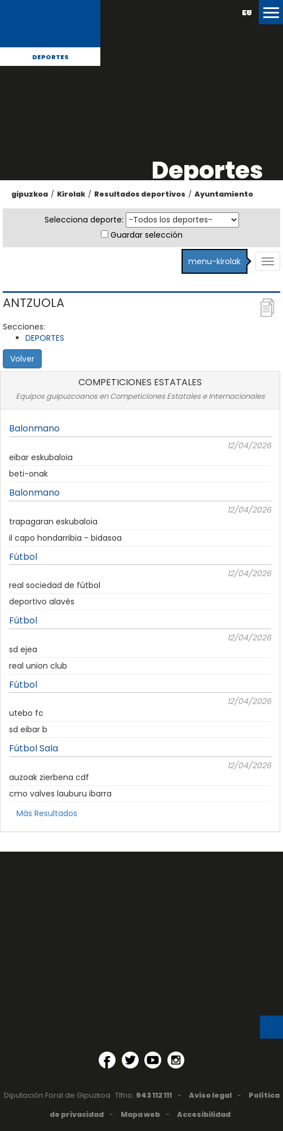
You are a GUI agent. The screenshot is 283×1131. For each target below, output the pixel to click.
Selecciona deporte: (84, 219)
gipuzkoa (29, 194)
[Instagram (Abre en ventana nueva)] (175, 1060)
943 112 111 (154, 1095)
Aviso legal (210, 1095)
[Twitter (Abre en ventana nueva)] (130, 1060)
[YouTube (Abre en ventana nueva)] (152, 1060)
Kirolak (71, 194)
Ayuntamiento (223, 194)
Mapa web (140, 1114)
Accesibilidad (204, 1114)
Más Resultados (46, 813)
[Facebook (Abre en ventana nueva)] (107, 1060)
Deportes (50, 56)
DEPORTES (44, 338)
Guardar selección (146, 235)
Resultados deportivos (139, 194)
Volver (22, 358)
